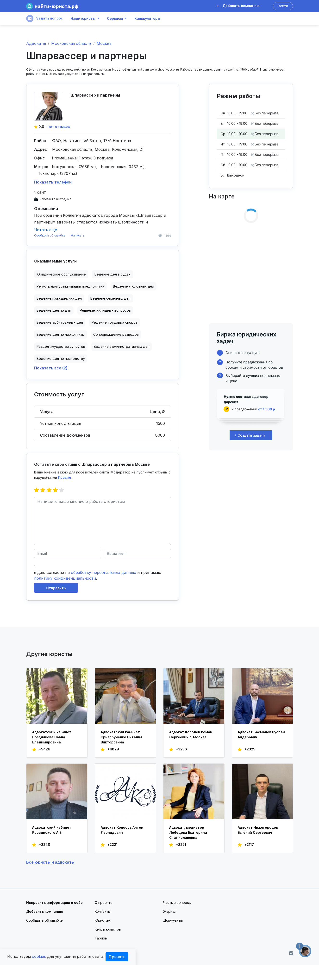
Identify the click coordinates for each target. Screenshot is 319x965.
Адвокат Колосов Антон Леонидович (122, 829)
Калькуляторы (147, 18)
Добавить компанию (238, 6)
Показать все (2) (51, 368)
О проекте (104, 902)
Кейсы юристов (108, 929)
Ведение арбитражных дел (60, 322)
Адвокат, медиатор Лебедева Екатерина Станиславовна (188, 832)
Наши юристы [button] (83, 18)
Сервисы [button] (115, 18)
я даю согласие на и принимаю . (97, 575)
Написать (77, 235)
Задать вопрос (44, 18)
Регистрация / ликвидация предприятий (70, 286)
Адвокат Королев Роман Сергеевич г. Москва (190, 734)
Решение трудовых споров (115, 322)
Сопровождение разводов (116, 334)
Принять (117, 956)
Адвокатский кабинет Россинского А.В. (51, 829)
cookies (39, 956)
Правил (64, 477)
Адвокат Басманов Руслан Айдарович (261, 734)
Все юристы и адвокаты (50, 862)
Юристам (102, 920)
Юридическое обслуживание (61, 274)
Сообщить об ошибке (49, 235)
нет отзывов (59, 127)
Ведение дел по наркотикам (61, 334)
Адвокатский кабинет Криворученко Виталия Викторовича (121, 737)
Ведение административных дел (122, 346)
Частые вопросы (177, 902)
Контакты (103, 911)
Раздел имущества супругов (61, 346)
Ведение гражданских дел (59, 298)
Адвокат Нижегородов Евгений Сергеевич (258, 829)
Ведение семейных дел (110, 298)
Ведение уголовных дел (133, 286)
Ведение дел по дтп (54, 310)
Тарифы (101, 938)
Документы (173, 920)
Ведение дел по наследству (61, 358)
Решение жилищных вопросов (105, 310)
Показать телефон (53, 182)
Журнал (169, 911)
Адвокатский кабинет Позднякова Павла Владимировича (51, 737)
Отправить (56, 588)
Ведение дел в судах (112, 274)
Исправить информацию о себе (54, 902)
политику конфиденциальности (65, 578)
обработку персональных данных (103, 572)
